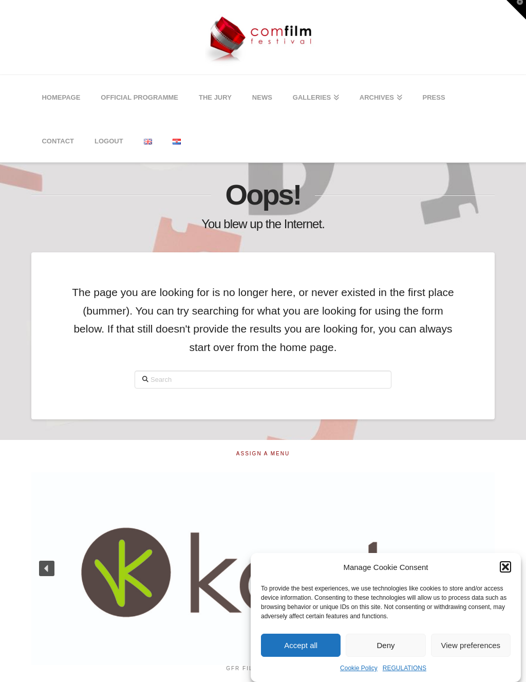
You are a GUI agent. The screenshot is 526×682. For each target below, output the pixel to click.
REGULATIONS (404, 668)
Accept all (300, 645)
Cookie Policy (359, 668)
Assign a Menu (263, 453)
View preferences (471, 645)
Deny (385, 645)
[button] (505, 567)
